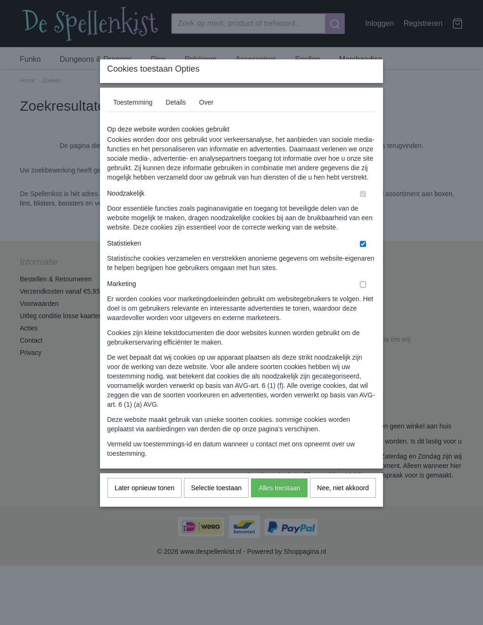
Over (206, 120)
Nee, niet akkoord (343, 506)
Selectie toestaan (216, 506)
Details (176, 120)
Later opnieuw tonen (145, 506)
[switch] (363, 212)
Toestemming (132, 120)
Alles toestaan (279, 506)
